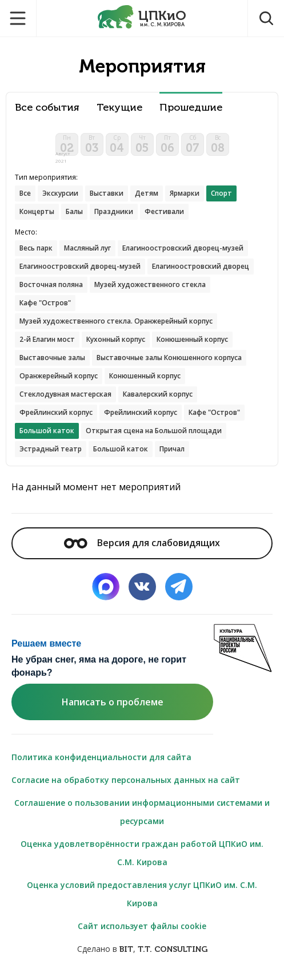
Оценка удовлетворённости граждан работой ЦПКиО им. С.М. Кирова (142, 852)
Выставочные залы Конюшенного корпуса (169, 357)
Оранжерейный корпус (58, 376)
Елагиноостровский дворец (200, 266)
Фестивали (164, 211)
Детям (146, 193)
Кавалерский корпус (158, 394)
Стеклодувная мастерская (65, 394)
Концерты (36, 211)
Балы (74, 211)
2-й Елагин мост (47, 339)
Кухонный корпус (115, 339)
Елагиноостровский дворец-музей (182, 248)
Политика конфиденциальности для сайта (101, 757)
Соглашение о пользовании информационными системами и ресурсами (142, 811)
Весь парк (36, 248)
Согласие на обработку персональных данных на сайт (125, 779)
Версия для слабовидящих (141, 542)
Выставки (106, 193)
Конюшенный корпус (192, 339)
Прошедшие (190, 108)
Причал (172, 449)
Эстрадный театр (50, 449)
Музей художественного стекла (150, 284)
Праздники (113, 211)
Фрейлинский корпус (56, 412)
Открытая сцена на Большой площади (154, 430)
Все (25, 193)
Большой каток (120, 449)
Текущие (119, 108)
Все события (47, 108)
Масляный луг (87, 248)
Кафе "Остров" (45, 303)
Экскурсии (60, 193)
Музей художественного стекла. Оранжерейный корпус (116, 321)
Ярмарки (184, 193)
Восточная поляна (51, 284)
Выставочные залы (52, 357)
